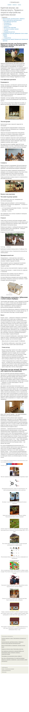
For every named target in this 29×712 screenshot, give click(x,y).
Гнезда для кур (7, 37)
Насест (5, 36)
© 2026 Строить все (5, 667)
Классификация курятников (10, 21)
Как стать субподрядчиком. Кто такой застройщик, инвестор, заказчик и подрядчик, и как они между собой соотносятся (14, 660)
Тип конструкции (7, 24)
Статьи (19, 4)
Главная (9, 4)
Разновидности (7, 23)
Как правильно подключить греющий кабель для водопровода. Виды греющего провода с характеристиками (13, 653)
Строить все (14, 2)
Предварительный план (9, 31)
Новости (15, 4)
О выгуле (6, 30)
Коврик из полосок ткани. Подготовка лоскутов (13, 649)
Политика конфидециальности (6, 670)
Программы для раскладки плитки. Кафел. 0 (12, 656)
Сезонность (6, 26)
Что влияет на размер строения (11, 29)
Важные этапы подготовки (10, 27)
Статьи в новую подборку (21, 460)
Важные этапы (6, 460)
